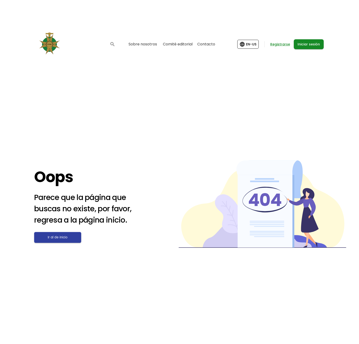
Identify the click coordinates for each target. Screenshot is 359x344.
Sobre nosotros (143, 44)
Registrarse (280, 44)
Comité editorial (178, 44)
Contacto (206, 44)
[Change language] (248, 44)
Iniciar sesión (309, 44)
